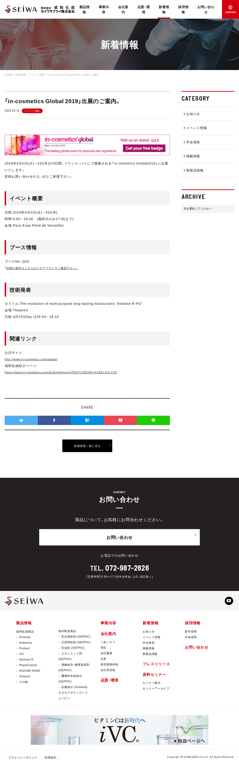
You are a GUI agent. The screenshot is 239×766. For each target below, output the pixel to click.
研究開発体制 (109, 665)
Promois (25, 638)
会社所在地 (108, 671)
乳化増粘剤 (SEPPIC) (76, 638)
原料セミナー (154, 675)
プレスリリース (156, 665)
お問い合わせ (205, 9)
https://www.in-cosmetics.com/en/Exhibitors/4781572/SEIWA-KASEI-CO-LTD (69, 372)
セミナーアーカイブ (156, 689)
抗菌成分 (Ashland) (74, 688)
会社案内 (123, 9)
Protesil (24, 649)
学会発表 (192, 142)
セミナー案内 (151, 684)
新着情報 (164, 9)
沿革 (103, 659)
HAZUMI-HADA (29, 671)
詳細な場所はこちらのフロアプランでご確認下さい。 (48, 267)
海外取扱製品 (67, 632)
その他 (23, 683)
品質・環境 (143, 9)
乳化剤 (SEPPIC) (72, 649)
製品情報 (84, 9)
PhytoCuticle (28, 666)
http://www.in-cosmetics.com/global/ (35, 359)
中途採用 (191, 638)
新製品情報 (194, 170)
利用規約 (51, 758)
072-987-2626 (127, 566)
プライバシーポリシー (23, 758)
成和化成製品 (25, 632)
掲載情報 (192, 156)
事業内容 (104, 9)
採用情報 (183, 9)
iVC (21, 655)
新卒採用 (191, 632)
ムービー (64, 699)
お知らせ (192, 113)
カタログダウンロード (73, 694)
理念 (103, 648)
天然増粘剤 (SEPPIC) (76, 643)
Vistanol (24, 677)
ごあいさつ (108, 643)
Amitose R (26, 660)
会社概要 (106, 654)
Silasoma (25, 643)
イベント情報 (195, 127)
